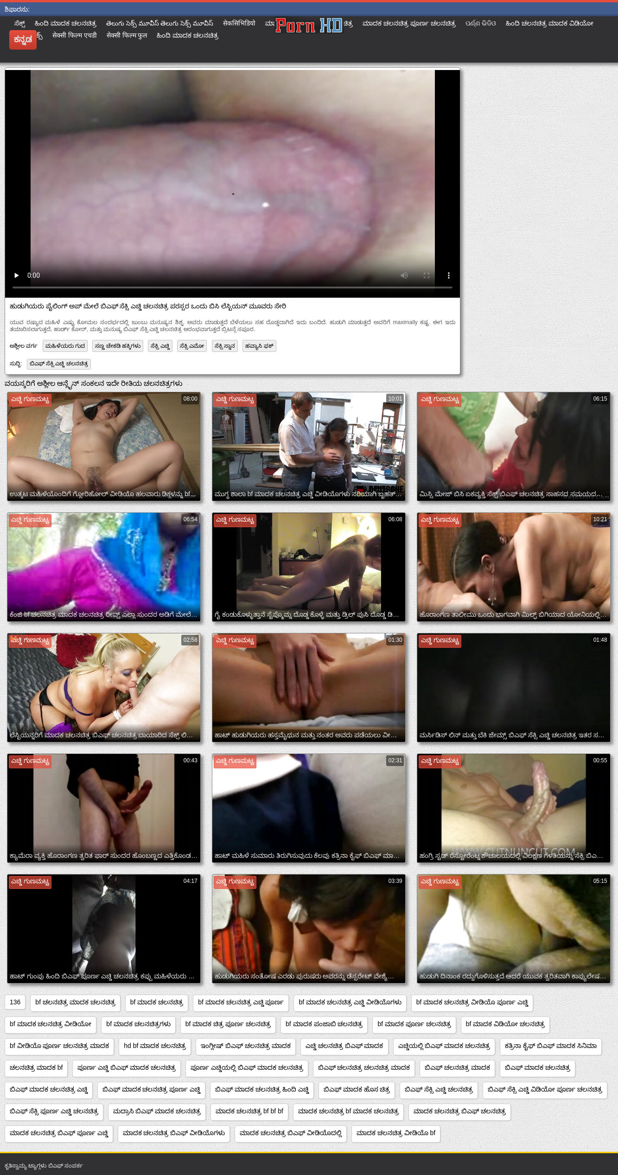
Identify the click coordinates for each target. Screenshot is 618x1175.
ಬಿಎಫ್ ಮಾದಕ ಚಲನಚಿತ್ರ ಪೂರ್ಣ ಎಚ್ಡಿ (151, 1089)
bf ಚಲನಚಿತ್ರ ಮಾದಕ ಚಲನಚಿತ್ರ (75, 1002)
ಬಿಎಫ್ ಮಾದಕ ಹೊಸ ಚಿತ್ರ (357, 1089)
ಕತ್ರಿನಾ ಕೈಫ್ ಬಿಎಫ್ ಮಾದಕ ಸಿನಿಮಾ (551, 1045)
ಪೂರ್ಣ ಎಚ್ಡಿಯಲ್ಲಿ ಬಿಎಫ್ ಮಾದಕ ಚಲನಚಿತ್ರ (247, 1067)
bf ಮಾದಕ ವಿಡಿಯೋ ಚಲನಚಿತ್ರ (505, 1024)
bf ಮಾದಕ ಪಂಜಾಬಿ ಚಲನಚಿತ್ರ (324, 1024)
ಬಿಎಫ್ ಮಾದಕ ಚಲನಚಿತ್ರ (537, 1067)
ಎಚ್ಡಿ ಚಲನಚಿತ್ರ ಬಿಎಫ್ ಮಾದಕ (344, 1045)
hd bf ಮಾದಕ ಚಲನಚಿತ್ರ (155, 1045)
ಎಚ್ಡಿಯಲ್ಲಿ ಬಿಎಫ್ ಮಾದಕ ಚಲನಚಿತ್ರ (444, 1045)
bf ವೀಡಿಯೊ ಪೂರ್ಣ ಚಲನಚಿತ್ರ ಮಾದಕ (59, 1045)
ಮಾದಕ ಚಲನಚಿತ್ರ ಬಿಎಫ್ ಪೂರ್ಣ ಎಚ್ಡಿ (59, 1133)
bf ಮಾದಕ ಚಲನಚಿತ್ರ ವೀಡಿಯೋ (50, 1024)
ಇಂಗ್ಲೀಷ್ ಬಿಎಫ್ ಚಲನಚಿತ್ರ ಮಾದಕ (246, 1045)
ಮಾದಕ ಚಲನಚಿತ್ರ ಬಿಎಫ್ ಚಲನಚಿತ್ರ (460, 1111)
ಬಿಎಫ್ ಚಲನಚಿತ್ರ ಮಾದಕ (457, 1067)
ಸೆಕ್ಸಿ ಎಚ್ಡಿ (160, 346)
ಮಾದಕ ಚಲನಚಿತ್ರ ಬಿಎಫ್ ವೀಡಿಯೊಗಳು (174, 1133)
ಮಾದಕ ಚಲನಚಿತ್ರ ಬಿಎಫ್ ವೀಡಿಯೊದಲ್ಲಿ (291, 1133)
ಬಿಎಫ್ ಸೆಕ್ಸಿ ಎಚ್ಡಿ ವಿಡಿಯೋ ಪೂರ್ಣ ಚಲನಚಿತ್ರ (545, 1089)
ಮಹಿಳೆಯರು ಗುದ (65, 346)
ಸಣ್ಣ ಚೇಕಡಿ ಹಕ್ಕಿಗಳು (117, 346)
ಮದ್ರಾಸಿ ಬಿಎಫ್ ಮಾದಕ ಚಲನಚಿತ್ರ (157, 1111)
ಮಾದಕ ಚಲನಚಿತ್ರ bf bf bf (249, 1111)
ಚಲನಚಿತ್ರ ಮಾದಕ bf (36, 1067)
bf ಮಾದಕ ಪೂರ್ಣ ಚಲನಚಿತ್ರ (414, 1024)
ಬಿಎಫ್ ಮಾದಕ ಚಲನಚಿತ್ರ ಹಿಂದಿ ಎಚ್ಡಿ (262, 1089)
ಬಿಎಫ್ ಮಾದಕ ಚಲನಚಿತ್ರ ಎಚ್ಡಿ (49, 1089)
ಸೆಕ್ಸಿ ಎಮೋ (192, 346)
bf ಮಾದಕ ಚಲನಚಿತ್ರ (156, 1002)
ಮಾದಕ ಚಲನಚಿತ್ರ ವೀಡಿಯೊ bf (396, 1133)
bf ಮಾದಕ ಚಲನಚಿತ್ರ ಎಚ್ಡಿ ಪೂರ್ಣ (241, 1002)
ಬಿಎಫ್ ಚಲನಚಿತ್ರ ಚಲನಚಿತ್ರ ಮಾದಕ (364, 1067)
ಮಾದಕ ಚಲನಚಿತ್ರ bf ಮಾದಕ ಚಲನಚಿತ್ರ (348, 1111)
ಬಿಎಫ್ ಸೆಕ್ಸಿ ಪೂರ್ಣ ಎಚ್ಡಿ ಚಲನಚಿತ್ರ (54, 1111)
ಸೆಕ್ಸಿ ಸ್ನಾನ (225, 346)
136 (15, 1002)
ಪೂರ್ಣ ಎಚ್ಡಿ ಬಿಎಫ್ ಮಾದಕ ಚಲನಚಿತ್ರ (126, 1067)
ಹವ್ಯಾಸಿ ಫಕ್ (259, 346)
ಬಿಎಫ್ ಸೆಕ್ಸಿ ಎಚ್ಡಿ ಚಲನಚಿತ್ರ (59, 363)
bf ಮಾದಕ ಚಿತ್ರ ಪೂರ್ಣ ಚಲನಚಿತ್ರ (228, 1024)
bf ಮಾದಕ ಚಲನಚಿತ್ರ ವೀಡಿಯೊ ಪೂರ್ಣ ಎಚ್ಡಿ (472, 1002)
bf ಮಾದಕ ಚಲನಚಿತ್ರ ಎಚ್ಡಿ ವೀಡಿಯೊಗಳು (350, 1002)
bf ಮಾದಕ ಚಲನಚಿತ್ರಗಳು (138, 1024)
